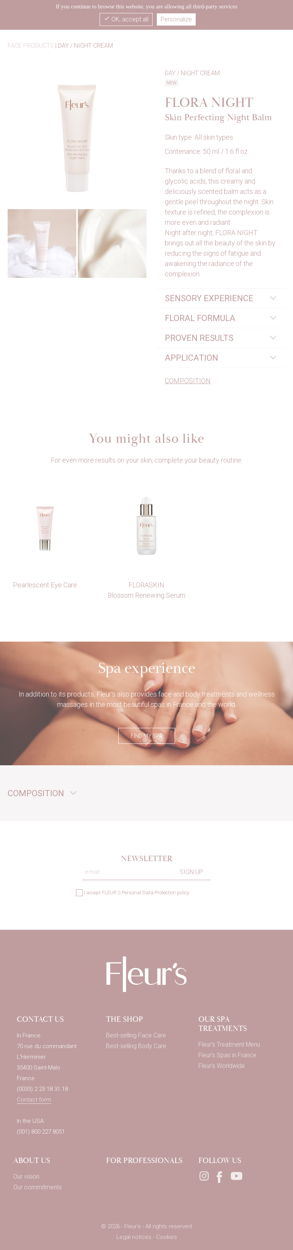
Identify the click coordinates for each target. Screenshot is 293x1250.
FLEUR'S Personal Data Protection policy (145, 892)
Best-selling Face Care (136, 1035)
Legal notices (134, 1237)
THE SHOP (124, 1019)
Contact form (34, 1099)
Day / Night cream (85, 45)
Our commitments (37, 1187)
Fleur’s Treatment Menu (229, 1044)
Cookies (166, 1237)
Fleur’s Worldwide (221, 1065)
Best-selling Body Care (136, 1046)
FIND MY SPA (147, 736)
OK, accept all (126, 19)
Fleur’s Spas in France (227, 1055)
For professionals (144, 1160)
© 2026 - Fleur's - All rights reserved (146, 1226)
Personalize (176, 19)
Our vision (26, 1176)
